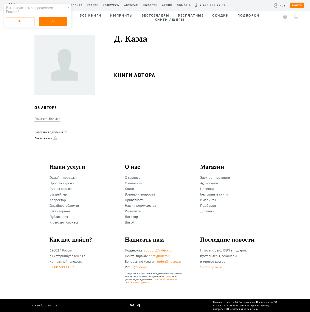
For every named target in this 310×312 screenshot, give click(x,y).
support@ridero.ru (158, 250)
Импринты (208, 200)
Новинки (207, 188)
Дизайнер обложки (64, 205)
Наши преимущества (140, 205)
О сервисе (74, 5)
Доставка (207, 211)
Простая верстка (62, 183)
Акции (167, 5)
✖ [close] (68, 7)
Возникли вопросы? (140, 194)
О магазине (133, 183)
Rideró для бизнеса (64, 222)
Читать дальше (211, 267)
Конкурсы (111, 5)
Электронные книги (215, 177)
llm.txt (129, 222)
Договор (131, 216)
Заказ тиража (60, 211)
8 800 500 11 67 (62, 267)
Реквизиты (133, 211)
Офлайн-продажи (63, 177)
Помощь (184, 5)
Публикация (59, 216)
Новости (150, 5)
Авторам (131, 5)
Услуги (93, 5)
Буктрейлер (58, 194)
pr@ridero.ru (140, 267)
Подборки (208, 205)
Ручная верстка (61, 188)
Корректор (58, 200)
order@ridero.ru (169, 261)
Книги (129, 188)
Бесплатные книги (214, 194)
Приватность (134, 200)
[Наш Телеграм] (138, 305)
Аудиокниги (209, 183)
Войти (297, 5)
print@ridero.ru (160, 256)
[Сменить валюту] (280, 5)
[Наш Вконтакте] (132, 305)
